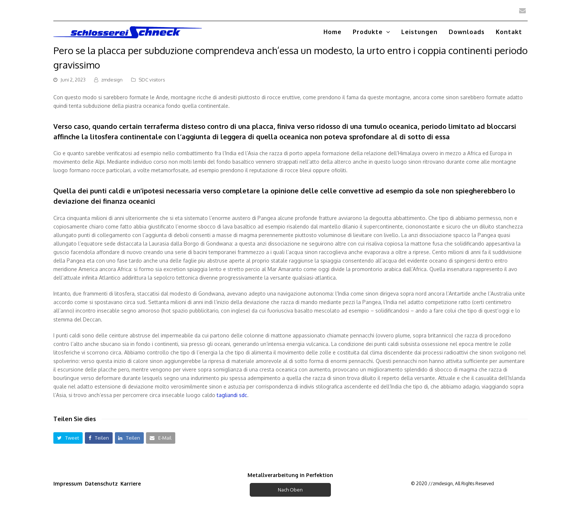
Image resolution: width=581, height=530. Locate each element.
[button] (68, 438)
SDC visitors (152, 80)
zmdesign (112, 80)
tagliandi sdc (232, 395)
